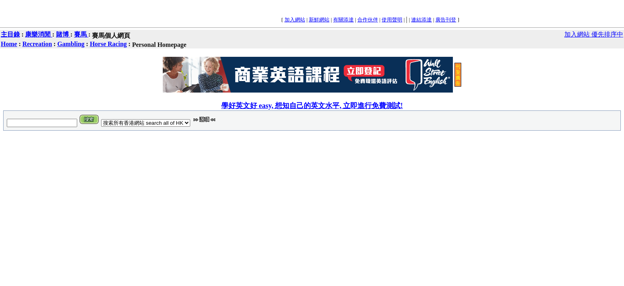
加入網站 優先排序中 (593, 34)
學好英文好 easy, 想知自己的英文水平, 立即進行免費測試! (312, 106)
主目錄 (10, 34)
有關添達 (343, 20)
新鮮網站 (319, 20)
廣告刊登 (445, 20)
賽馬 (81, 34)
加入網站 (295, 20)
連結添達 (421, 20)
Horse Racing (108, 44)
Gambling (70, 44)
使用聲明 (392, 20)
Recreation (37, 44)
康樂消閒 (38, 34)
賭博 (63, 34)
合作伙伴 (367, 20)
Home (9, 44)
